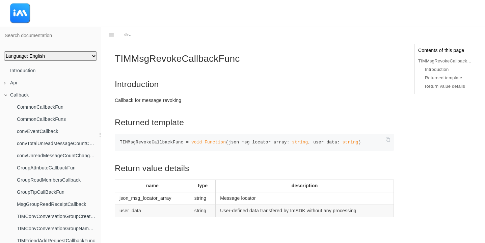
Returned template (443, 77)
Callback (16, 95)
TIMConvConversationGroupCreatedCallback (59, 216)
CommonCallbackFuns (41, 119)
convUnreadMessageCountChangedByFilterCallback (59, 155)
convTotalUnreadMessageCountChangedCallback (59, 143)
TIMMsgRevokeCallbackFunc (444, 60)
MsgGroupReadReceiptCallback (51, 204)
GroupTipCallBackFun (40, 192)
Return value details (445, 86)
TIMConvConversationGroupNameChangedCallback (59, 228)
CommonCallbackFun (40, 107)
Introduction (23, 70)
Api (10, 82)
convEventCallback (37, 131)
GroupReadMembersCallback (49, 180)
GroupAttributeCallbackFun (46, 167)
